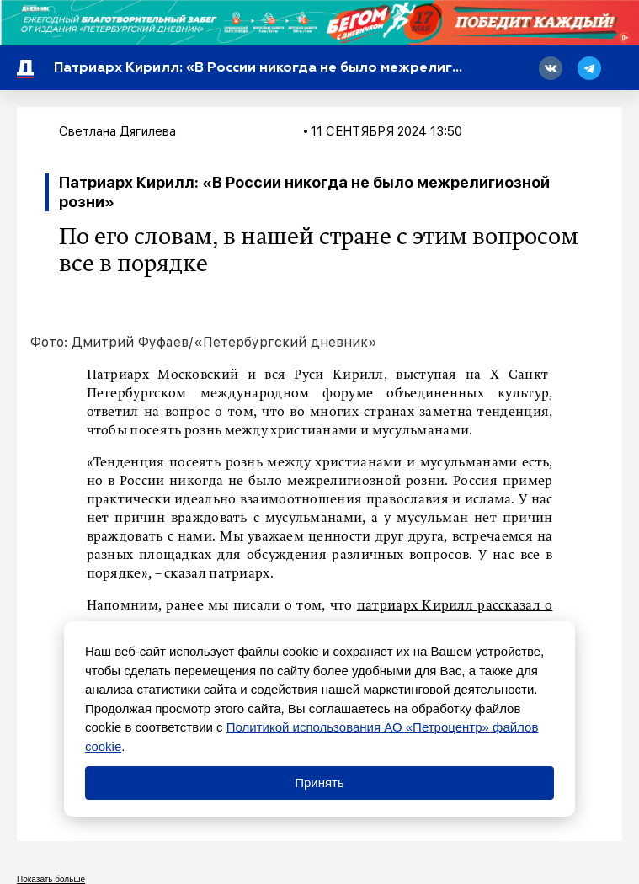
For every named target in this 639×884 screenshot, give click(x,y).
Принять (319, 782)
